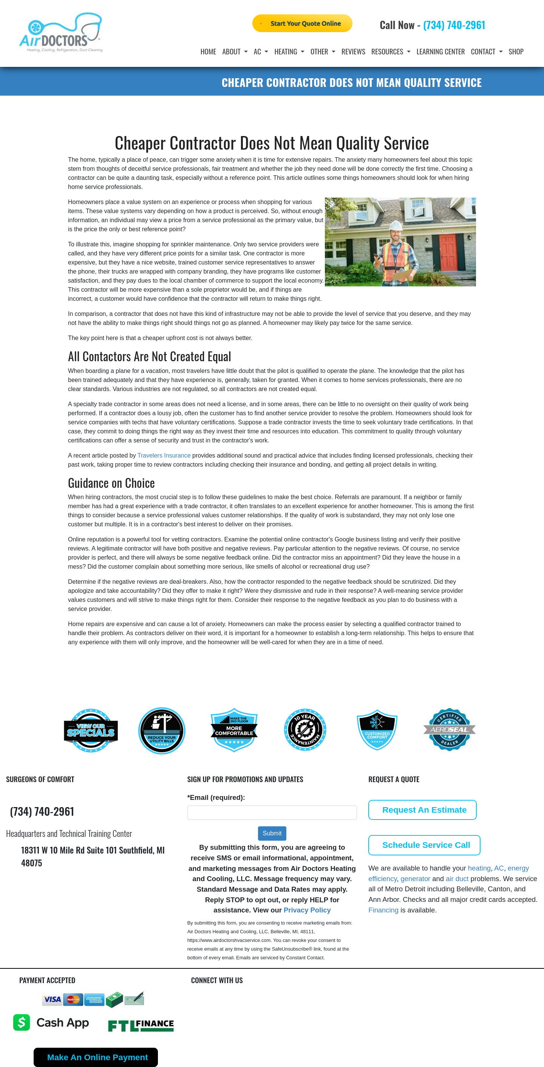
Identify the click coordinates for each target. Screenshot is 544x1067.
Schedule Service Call (426, 845)
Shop (516, 51)
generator (416, 879)
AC (499, 868)
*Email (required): (216, 797)
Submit (272, 833)
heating (479, 868)
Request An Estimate (424, 810)
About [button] (232, 51)
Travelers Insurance (164, 455)
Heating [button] (286, 51)
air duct (457, 879)
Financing (383, 910)
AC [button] (258, 51)
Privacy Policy (307, 910)
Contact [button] (484, 51)
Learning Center (441, 51)
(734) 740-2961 (454, 24)
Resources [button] (388, 51)
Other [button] (320, 51)
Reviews (353, 51)
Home (208, 51)
